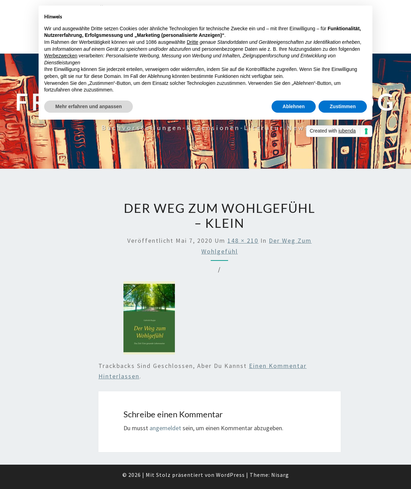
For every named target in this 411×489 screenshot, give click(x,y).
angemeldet (165, 428)
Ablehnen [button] (294, 106)
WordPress (230, 474)
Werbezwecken (60, 55)
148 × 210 (242, 240)
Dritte (192, 42)
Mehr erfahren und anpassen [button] (88, 106)
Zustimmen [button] (343, 106)
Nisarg (280, 474)
